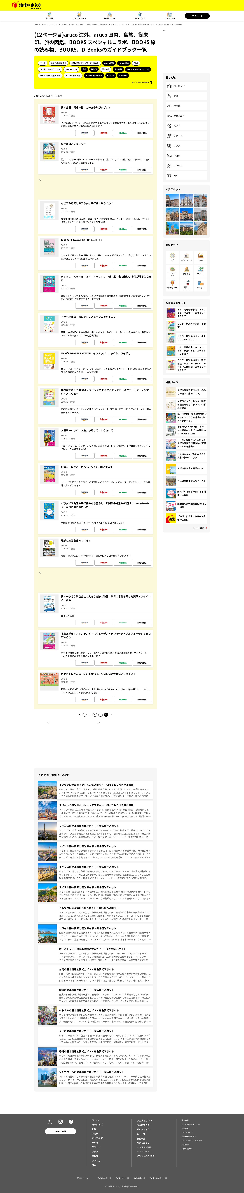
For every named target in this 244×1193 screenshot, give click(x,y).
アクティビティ (172, 287)
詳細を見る (142, 133)
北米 (172, 96)
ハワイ (173, 125)
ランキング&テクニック (50, 69)
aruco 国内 (124, 63)
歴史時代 (105, 69)
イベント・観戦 (172, 274)
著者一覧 (141, 1138)
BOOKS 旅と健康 (73, 75)
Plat (136, 63)
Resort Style (71, 69)
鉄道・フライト (186, 287)
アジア (173, 145)
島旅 (84, 69)
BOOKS (110, 75)
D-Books (123, 75)
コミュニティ (169, 18)
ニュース (141, 1134)
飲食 (172, 260)
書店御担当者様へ (188, 1136)
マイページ (197, 15)
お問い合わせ (187, 1148)
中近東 (173, 155)
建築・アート (186, 260)
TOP (36, 24)
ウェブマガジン (79, 18)
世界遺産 (186, 274)
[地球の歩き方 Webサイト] (26, 5)
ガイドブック (139, 18)
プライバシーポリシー (190, 1124)
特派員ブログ (109, 18)
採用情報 (185, 1144)
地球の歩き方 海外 (58, 63)
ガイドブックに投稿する (191, 1140)
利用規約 (185, 1128)
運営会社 (185, 1120)
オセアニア (176, 115)
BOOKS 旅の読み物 (94, 75)
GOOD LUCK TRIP (146, 1155)
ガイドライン (187, 1132)
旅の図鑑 (118, 69)
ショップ (200, 287)
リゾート (174, 135)
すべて (42, 63)
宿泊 (201, 260)
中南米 (173, 105)
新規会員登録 (145, 1147)
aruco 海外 (109, 63)
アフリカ (174, 165)
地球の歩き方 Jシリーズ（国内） (85, 63)
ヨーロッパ (176, 86)
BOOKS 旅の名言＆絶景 (50, 75)
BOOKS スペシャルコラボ (138, 69)
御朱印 (94, 69)
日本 (172, 175)
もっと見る (198, 528)
